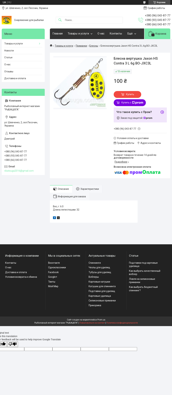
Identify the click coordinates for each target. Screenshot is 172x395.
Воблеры (94, 277)
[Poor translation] (12, 344)
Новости (9, 50)
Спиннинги (95, 262)
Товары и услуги (78, 33)
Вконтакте (54, 262)
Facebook (53, 272)
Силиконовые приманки (102, 300)
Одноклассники (57, 267)
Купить (130, 94)
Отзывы (8, 71)
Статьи (8, 57)
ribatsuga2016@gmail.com (19, 170)
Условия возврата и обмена (21, 277)
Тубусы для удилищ (100, 272)
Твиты (51, 281)
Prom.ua (101, 320)
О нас (101, 33)
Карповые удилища (100, 296)
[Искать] (60, 20)
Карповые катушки (99, 281)
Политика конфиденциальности (122, 323)
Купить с (132, 102)
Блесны (93, 45)
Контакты (116, 33)
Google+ (52, 277)
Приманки (81, 45)
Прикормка (95, 305)
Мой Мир (53, 286)
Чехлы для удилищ (99, 267)
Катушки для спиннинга (102, 286)
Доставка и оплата (15, 78)
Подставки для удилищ (102, 291)
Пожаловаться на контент (92, 323)
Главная (57, 33)
